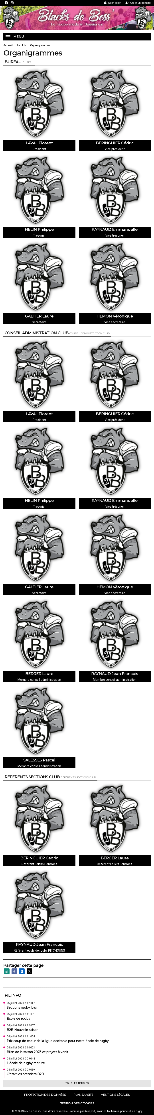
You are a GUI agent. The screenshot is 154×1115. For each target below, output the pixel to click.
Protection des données (45, 1094)
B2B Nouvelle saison (22, 1030)
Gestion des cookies (77, 1103)
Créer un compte (138, 2)
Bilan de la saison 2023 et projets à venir (37, 1052)
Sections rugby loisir (22, 1008)
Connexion (112, 2)
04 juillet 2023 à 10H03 (21, 1047)
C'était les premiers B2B (25, 1074)
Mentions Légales (115, 1094)
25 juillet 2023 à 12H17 (21, 1003)
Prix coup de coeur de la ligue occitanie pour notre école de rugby (58, 1041)
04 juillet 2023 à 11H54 (21, 1036)
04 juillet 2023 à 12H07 (21, 1025)
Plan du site (83, 1094)
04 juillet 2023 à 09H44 (21, 1058)
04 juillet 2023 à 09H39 (21, 1069)
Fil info (13, 995)
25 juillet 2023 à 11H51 (21, 1014)
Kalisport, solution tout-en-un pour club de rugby (113, 1111)
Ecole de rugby (18, 1019)
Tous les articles (77, 1083)
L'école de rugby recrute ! (26, 1063)
